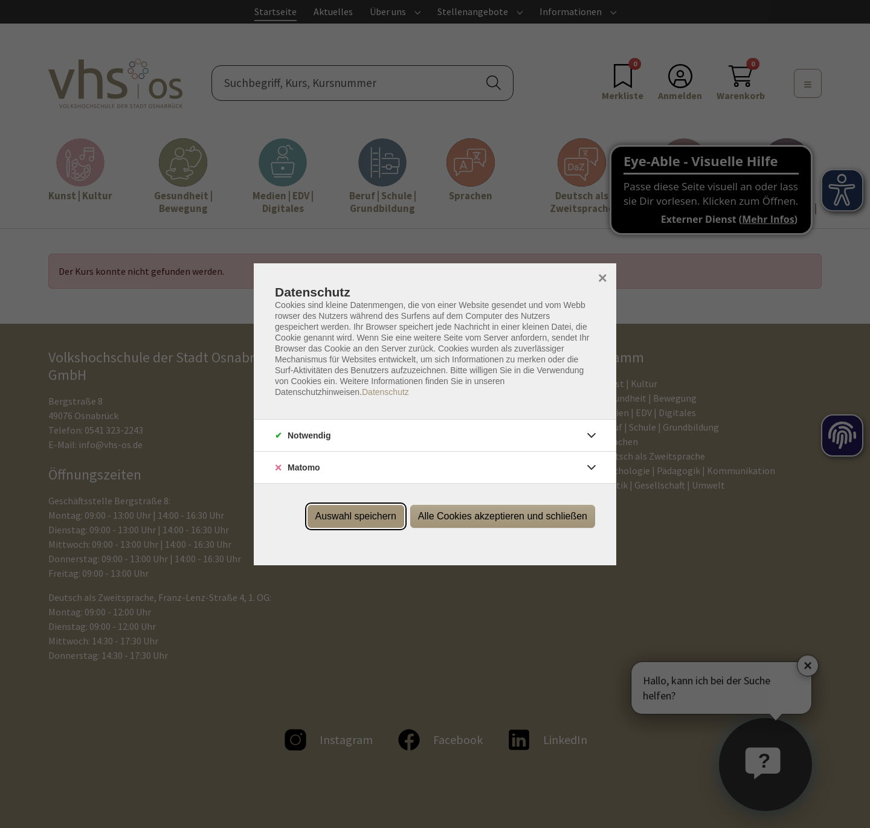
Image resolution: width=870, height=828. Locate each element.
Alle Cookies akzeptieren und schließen (502, 516)
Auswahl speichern (355, 516)
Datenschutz (385, 392)
